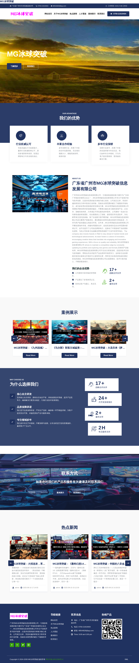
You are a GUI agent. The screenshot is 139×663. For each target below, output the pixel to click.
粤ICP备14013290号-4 (54, 659)
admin (16, 587)
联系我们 (101, 14)
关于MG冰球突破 (61, 14)
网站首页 (48, 14)
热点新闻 (73, 14)
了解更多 (14, 66)
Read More (30, 355)
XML (126, 659)
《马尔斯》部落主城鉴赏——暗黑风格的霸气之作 (80, 347)
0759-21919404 (42, 6)
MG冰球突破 (7, 1)
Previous (14, 338)
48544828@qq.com (58, 6)
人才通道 (82, 14)
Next (125, 338)
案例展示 (92, 14)
